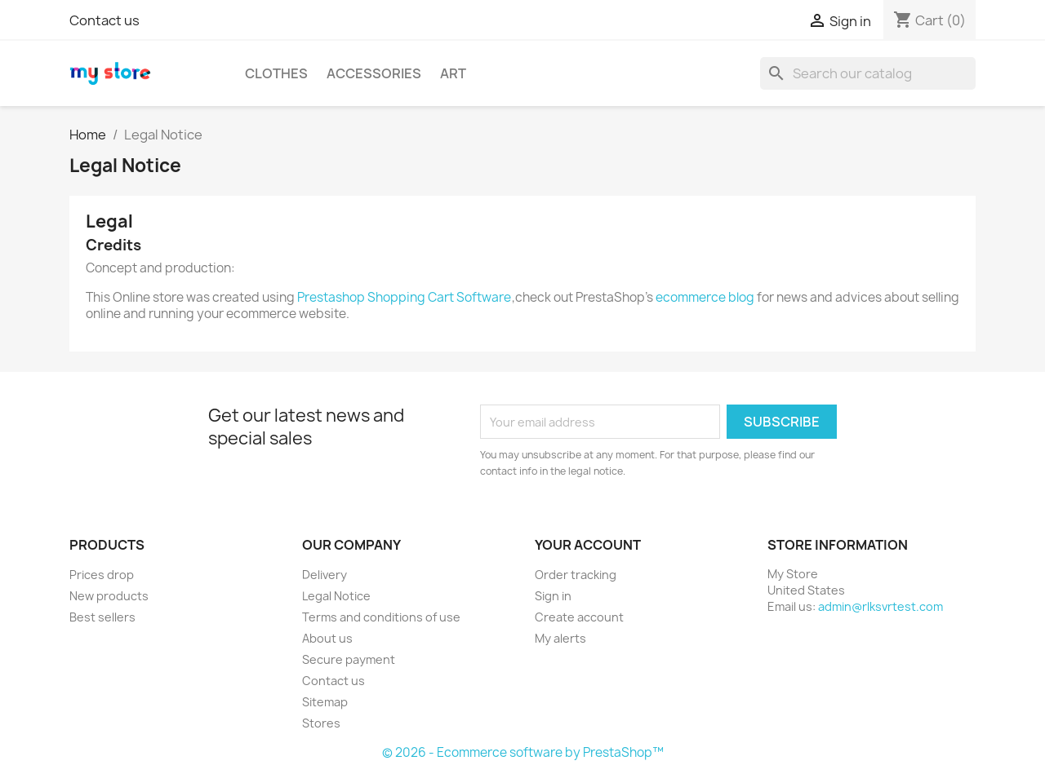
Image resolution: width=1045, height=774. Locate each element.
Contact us (104, 20)
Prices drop (101, 574)
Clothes (276, 73)
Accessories (374, 73)
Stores (321, 723)
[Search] (868, 73)
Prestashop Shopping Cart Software (404, 297)
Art (453, 73)
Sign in (553, 596)
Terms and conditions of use (381, 617)
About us (327, 638)
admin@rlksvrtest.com (880, 606)
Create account (579, 617)
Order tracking (575, 574)
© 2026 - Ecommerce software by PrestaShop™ (523, 752)
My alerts (560, 638)
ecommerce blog (705, 297)
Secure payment (348, 659)
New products (109, 596)
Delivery (324, 574)
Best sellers (102, 617)
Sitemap (325, 702)
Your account (588, 545)
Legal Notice (336, 596)
